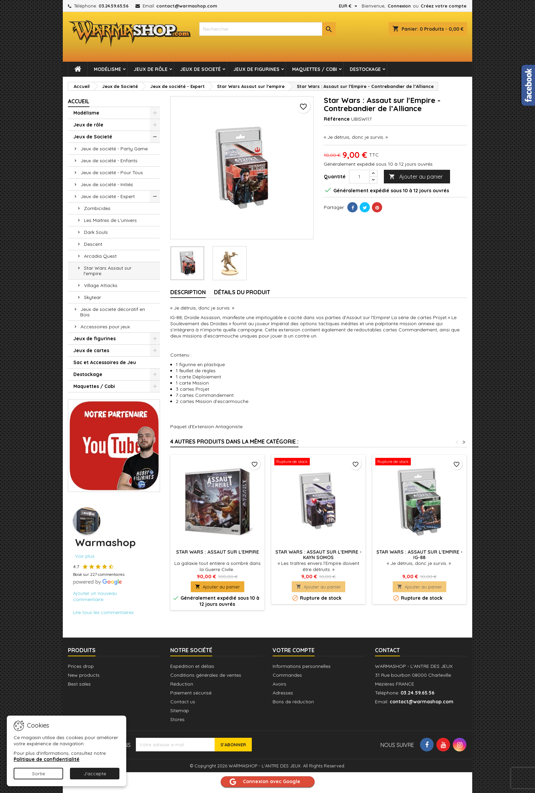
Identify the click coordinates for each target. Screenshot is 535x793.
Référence (337, 119)
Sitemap (179, 710)
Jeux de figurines (256, 69)
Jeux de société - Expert (108, 196)
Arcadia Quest (100, 256)
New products (84, 675)
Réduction (181, 684)
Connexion (399, 6)
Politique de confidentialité (46, 759)
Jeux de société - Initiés (107, 184)
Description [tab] (188, 292)
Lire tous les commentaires (103, 612)
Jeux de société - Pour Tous (112, 172)
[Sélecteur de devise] (349, 6)
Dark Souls (96, 232)
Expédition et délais (192, 666)
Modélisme (107, 69)
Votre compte (294, 650)
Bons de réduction (293, 702)
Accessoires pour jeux (105, 327)
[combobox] (267, 29)
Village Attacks (100, 285)
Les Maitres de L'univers (110, 220)
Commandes (287, 675)
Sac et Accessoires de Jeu (104, 362)
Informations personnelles (302, 666)
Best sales (79, 684)
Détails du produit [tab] (242, 292)
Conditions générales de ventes (205, 675)
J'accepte (95, 773)
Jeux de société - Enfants (109, 161)
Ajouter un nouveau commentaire (95, 596)
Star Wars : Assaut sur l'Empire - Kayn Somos (318, 554)
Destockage (365, 69)
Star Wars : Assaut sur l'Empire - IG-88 (419, 554)
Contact (387, 650)
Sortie (38, 773)
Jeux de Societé (200, 69)
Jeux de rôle (151, 69)
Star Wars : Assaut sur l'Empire (217, 552)
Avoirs (279, 684)
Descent (93, 244)
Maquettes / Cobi (314, 69)
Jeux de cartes (91, 350)
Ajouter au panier (416, 176)
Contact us (182, 702)
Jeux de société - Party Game (114, 149)
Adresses (283, 693)
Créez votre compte (443, 6)
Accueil (78, 101)
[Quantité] (359, 176)
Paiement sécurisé (191, 693)
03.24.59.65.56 (114, 6)
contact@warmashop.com (186, 6)
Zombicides (97, 208)
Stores (177, 719)
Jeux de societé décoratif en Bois (112, 312)
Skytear (92, 297)
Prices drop (81, 666)
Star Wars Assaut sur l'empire (107, 270)
